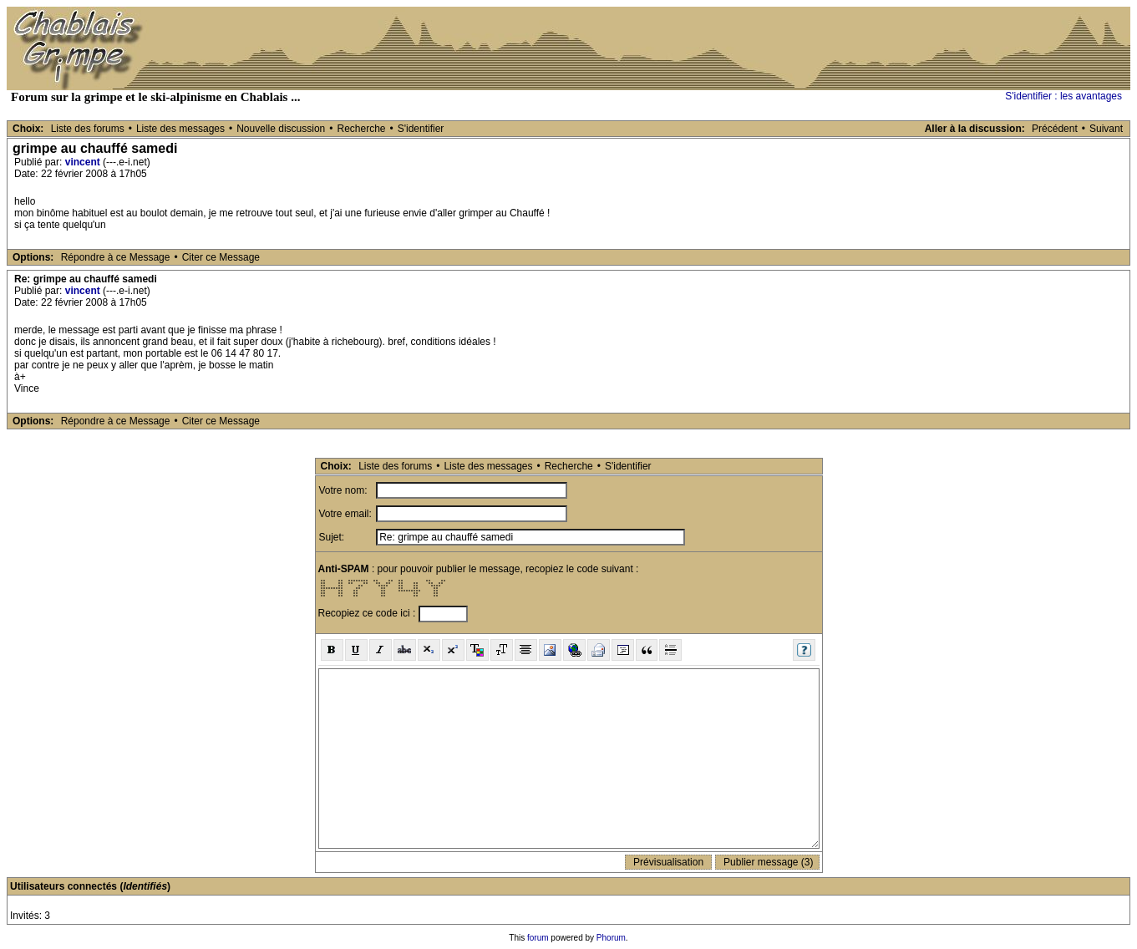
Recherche (361, 128)
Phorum (611, 937)
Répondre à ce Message (115, 257)
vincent (82, 162)
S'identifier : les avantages (1063, 96)
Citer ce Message (221, 257)
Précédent (1055, 128)
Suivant (1106, 128)
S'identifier (421, 128)
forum (538, 937)
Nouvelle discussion (280, 128)
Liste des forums (87, 128)
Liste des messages (180, 128)
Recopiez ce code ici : (368, 613)
